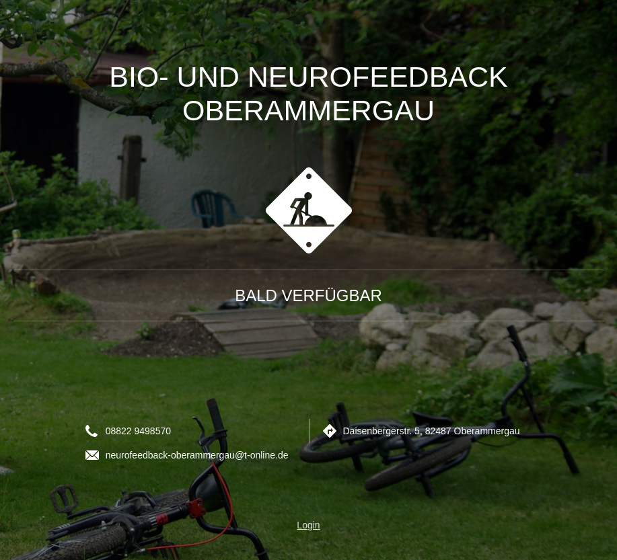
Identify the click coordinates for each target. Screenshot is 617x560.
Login (308, 525)
